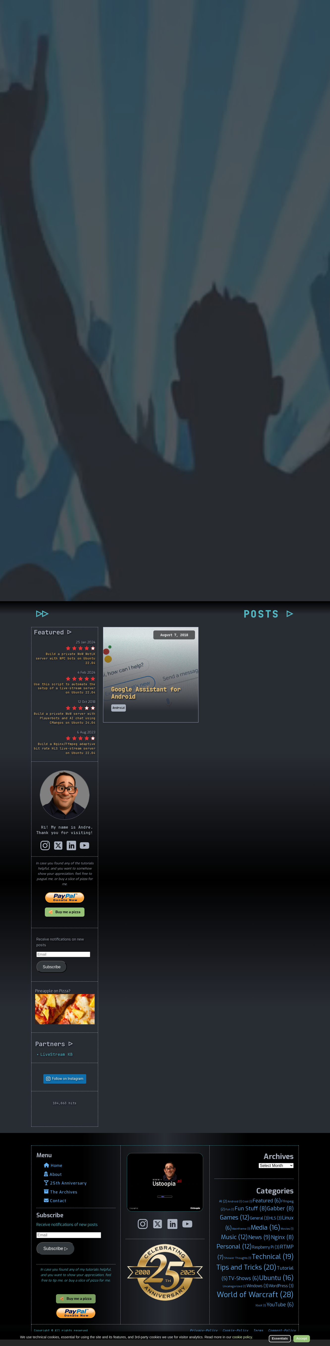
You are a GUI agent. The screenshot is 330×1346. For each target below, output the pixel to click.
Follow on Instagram (67, 1085)
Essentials (280, 1338)
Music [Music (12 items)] (234, 1244)
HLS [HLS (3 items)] (275, 1224)
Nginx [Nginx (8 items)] (282, 1243)
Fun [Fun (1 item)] (229, 1216)
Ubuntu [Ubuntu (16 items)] (276, 1284)
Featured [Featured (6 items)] (267, 1207)
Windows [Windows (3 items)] (257, 1292)
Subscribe (52, 973)
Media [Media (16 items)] (265, 1234)
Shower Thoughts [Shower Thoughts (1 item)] (237, 1264)
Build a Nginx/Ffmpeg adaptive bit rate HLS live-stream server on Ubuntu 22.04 (64, 754)
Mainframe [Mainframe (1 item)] (241, 1235)
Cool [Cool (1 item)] (247, 1208)
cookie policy (242, 1337)
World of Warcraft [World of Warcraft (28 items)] (255, 1301)
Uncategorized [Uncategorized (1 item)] (234, 1292)
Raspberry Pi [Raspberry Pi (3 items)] (265, 1253)
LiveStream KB (56, 1060)
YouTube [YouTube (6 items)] (280, 1311)
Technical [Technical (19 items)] (273, 1262)
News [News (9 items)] (259, 1243)
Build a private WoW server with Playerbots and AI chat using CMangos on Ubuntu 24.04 (64, 724)
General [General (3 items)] (259, 1224)
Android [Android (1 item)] (235, 1208)
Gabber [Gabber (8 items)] (280, 1215)
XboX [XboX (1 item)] (260, 1311)
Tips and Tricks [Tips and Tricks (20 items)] (246, 1273)
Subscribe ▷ (55, 1254)
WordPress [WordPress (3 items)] (281, 1292)
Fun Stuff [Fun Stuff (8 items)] (251, 1215)
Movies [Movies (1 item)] (287, 1235)
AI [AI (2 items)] (223, 1207)
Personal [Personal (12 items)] (234, 1253)
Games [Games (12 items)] (234, 1224)
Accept (301, 1338)
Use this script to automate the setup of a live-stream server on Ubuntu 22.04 (64, 695)
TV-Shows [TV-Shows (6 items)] (243, 1284)
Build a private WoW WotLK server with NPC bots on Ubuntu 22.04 (65, 664)
